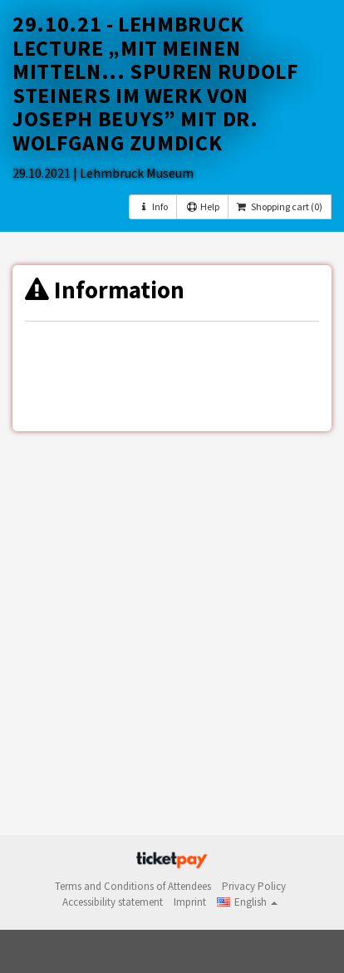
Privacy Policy (254, 886)
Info (153, 206)
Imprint (190, 902)
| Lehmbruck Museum (133, 173)
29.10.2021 (42, 173)
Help (202, 206)
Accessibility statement (112, 902)
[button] (247, 902)
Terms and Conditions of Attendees (133, 886)
